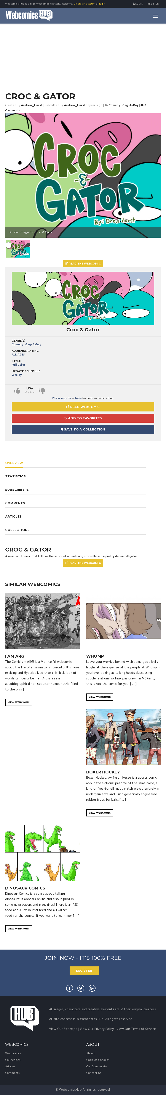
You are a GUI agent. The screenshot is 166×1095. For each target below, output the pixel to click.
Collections (12, 1060)
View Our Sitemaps (63, 1029)
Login (138, 4)
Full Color (18, 364)
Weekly (17, 375)
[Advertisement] (83, 57)
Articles (10, 1066)
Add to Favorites (83, 418)
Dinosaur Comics (25, 888)
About (90, 1053)
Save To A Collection (83, 429)
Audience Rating (25, 350)
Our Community (96, 1066)
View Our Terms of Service (136, 1029)
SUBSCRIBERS (17, 490)
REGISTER (84, 971)
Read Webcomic (83, 407)
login (102, 4)
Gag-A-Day (33, 344)
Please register (62, 398)
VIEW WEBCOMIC (19, 702)
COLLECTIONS (17, 530)
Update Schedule (26, 371)
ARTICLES (13, 516)
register (153, 4)
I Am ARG (14, 656)
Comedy (17, 344)
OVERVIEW (14, 463)
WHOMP (95, 656)
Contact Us (93, 1073)
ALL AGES (18, 354)
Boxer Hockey (103, 772)
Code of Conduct (98, 1060)
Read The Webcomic (83, 263)
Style (16, 361)
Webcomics (13, 1053)
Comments (12, 1073)
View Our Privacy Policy (97, 1029)
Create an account (84, 4)
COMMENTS (15, 503)
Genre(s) (19, 340)
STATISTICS (15, 476)
